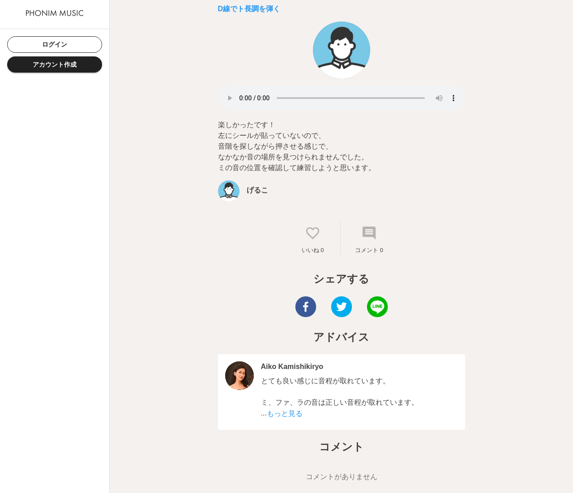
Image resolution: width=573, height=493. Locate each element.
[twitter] (341, 308)
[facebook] (305, 308)
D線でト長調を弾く (249, 9)
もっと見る (285, 413)
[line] (377, 308)
